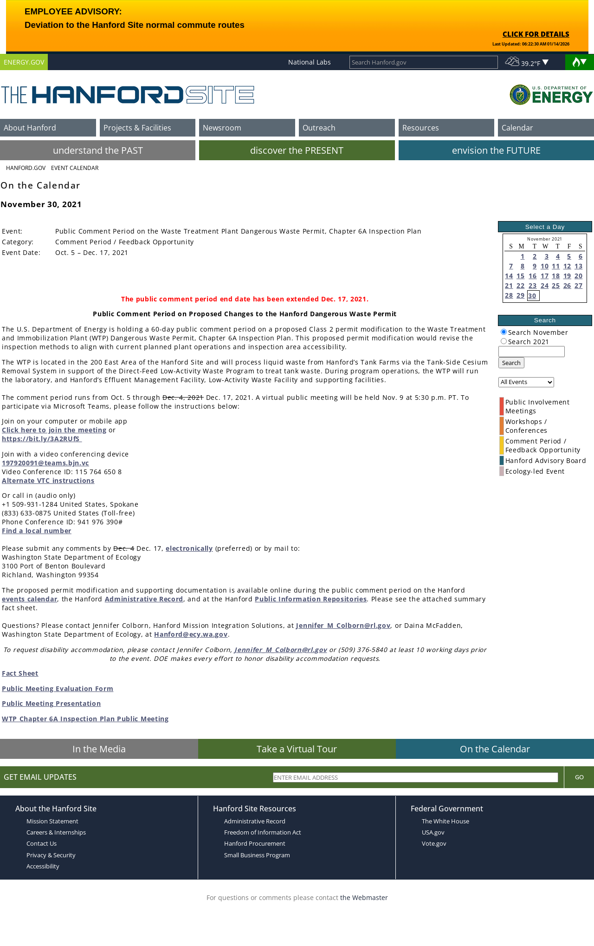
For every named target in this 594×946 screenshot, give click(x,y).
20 (578, 275)
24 (545, 285)
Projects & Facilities (137, 128)
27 (578, 285)
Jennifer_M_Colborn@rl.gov (343, 625)
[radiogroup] (504, 332)
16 (532, 275)
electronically (189, 548)
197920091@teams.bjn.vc (45, 462)
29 (520, 295)
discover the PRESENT (296, 150)
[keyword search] (531, 351)
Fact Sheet (20, 673)
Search (511, 363)
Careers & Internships (56, 832)
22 (520, 285)
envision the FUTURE (496, 150)
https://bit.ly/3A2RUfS (42, 438)
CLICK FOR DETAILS (536, 34)
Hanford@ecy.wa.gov (190, 634)
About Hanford (30, 128)
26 (567, 285)
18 (556, 275)
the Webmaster (364, 897)
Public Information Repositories (311, 598)
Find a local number (36, 530)
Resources (420, 128)
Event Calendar (74, 168)
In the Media (99, 749)
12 (567, 265)
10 (545, 265)
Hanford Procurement (254, 843)
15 (520, 275)
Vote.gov (434, 843)
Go (579, 777)
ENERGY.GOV (24, 62)
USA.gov (433, 832)
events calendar (29, 598)
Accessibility (42, 866)
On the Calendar (495, 749)
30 (532, 295)
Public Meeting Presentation (51, 703)
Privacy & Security (51, 855)
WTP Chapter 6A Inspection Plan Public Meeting (85, 718)
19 (567, 275)
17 (545, 275)
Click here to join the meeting (54, 429)
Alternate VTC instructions (48, 480)
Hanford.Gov (25, 168)
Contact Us (41, 843)
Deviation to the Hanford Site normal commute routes (135, 25)
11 (556, 265)
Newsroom (222, 128)
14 (509, 275)
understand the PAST (98, 150)
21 (509, 285)
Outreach (319, 128)
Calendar (517, 128)
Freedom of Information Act (262, 832)
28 (509, 295)
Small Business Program (257, 855)
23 (532, 285)
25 (556, 285)
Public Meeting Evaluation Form (57, 688)
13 (578, 265)
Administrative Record (144, 598)
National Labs (309, 62)
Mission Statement (52, 821)
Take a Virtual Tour (297, 749)
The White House (445, 821)
